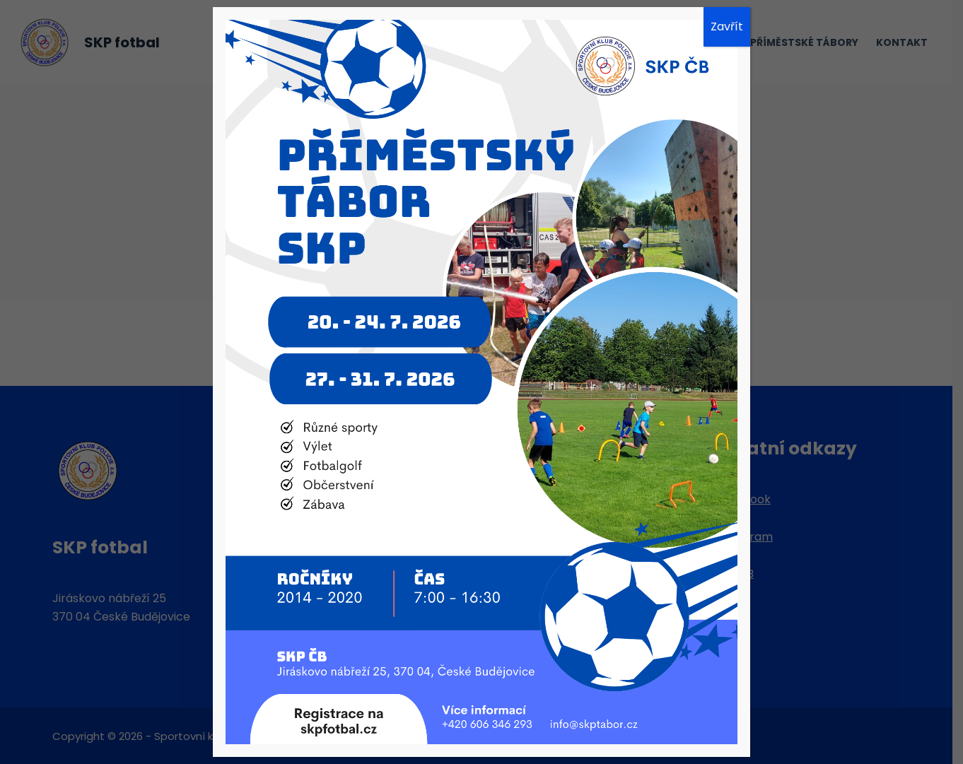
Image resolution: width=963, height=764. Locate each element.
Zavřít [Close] (727, 26)
